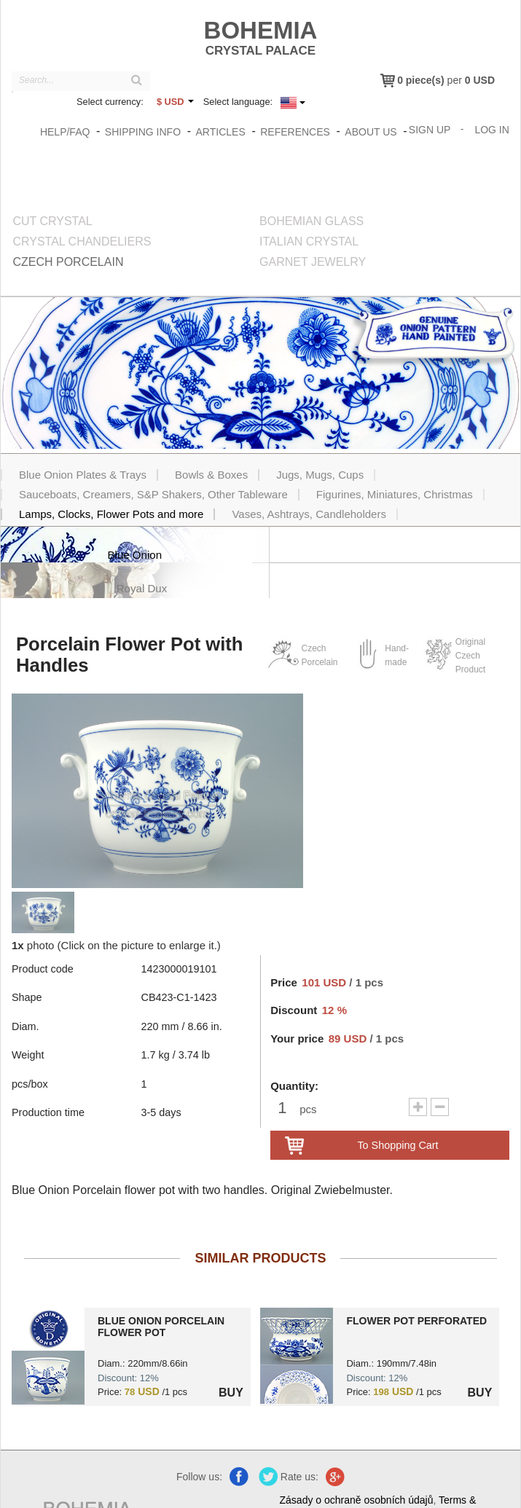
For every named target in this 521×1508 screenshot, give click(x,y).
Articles (221, 132)
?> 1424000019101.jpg (48, 1321)
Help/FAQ (65, 132)
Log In (492, 130)
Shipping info (143, 132)
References (296, 132)
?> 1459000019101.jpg (296, 1321)
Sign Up (430, 130)
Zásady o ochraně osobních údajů (358, 1465)
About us (371, 132)
